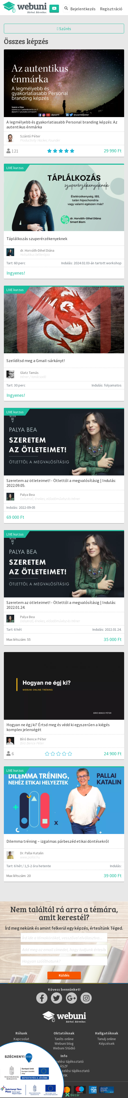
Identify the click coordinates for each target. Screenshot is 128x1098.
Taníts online (64, 1038)
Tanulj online (106, 1038)
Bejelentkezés (83, 8)
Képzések (107, 1043)
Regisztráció (111, 8)
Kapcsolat (21, 1038)
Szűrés (64, 28)
